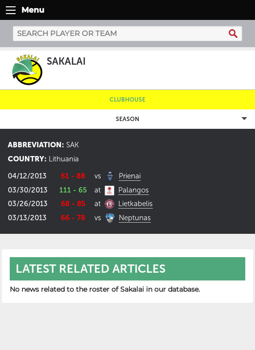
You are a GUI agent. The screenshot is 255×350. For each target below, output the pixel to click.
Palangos (133, 190)
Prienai (130, 176)
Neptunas (135, 217)
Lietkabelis (135, 203)
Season (127, 119)
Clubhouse (127, 99)
